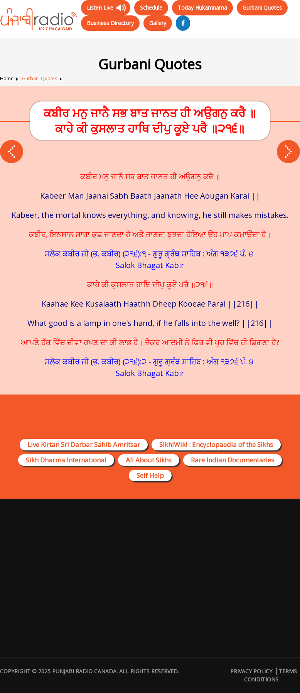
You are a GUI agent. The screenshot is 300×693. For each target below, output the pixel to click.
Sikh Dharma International (66, 459)
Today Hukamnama (202, 7)
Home (6, 78)
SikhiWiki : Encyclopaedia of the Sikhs (216, 444)
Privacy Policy (251, 671)
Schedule (151, 7)
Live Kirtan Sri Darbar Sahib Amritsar (83, 444)
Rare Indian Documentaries (232, 459)
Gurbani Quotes (262, 7)
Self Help (150, 475)
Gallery (157, 23)
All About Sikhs (149, 459)
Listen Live (100, 7)
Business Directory (110, 23)
